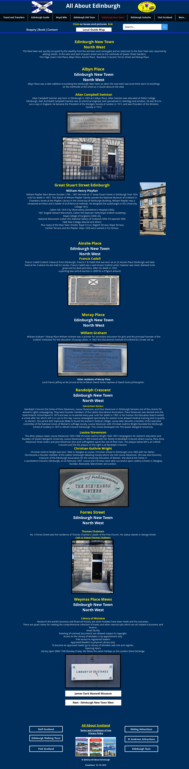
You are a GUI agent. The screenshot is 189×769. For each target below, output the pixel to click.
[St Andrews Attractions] (141, 739)
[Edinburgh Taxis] (141, 749)
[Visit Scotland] (46, 749)
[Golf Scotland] (46, 729)
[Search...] (140, 27)
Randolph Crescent (127, 438)
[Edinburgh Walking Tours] (46, 738)
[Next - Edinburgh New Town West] (93, 702)
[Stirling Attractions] (141, 729)
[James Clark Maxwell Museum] (93, 693)
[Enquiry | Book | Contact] (42, 29)
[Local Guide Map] (94, 29)
